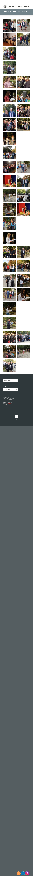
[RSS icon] (17, 2)
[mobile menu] (31, 6)
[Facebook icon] (15, 2)
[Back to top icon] (16, 416)
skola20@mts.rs (9, 403)
